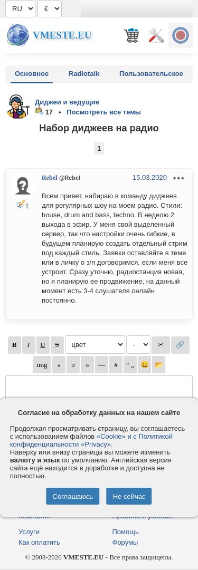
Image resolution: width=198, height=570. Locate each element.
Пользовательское (151, 74)
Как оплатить (39, 542)
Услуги (29, 532)
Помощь (125, 532)
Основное (32, 74)
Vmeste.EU (62, 35)
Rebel (49, 177)
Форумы (125, 542)
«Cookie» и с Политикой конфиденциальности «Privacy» (91, 440)
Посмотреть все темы (104, 112)
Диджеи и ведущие (67, 102)
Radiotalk (84, 74)
